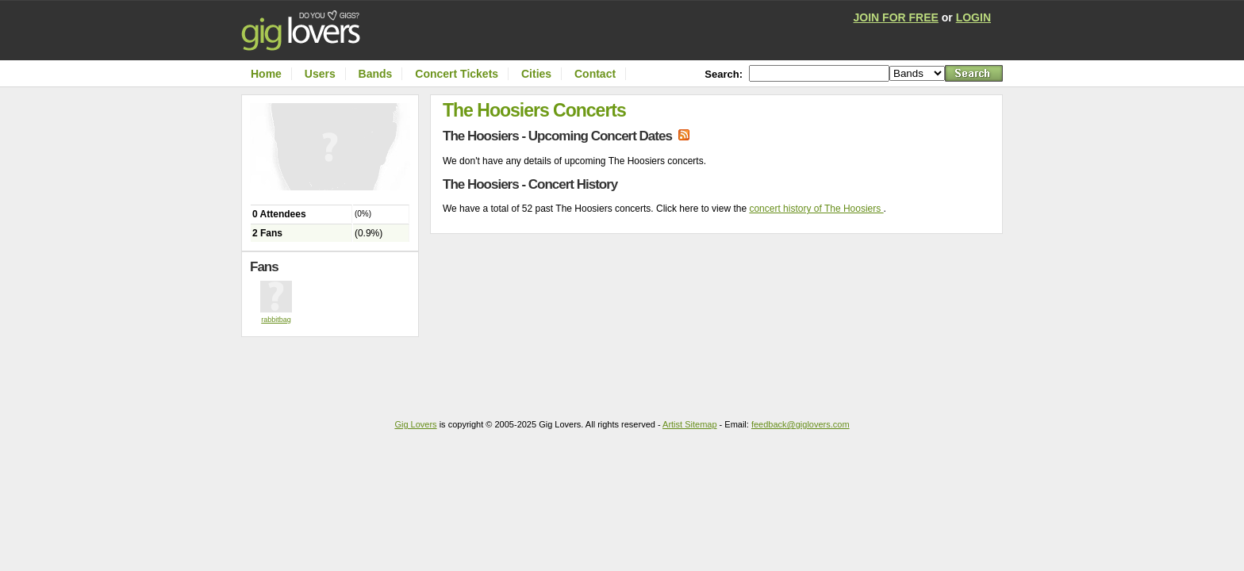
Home (266, 73)
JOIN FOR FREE (896, 17)
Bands (376, 73)
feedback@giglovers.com (800, 424)
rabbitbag (276, 320)
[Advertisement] (334, 369)
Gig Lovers (415, 424)
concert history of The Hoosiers (816, 208)
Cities (536, 73)
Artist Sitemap (689, 424)
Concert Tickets (456, 73)
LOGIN (973, 17)
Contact (595, 73)
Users (320, 73)
